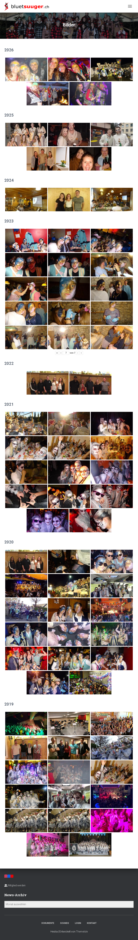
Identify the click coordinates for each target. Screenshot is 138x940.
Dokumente (48, 923)
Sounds (64, 923)
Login (78, 923)
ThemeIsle (82, 931)
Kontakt (91, 923)
